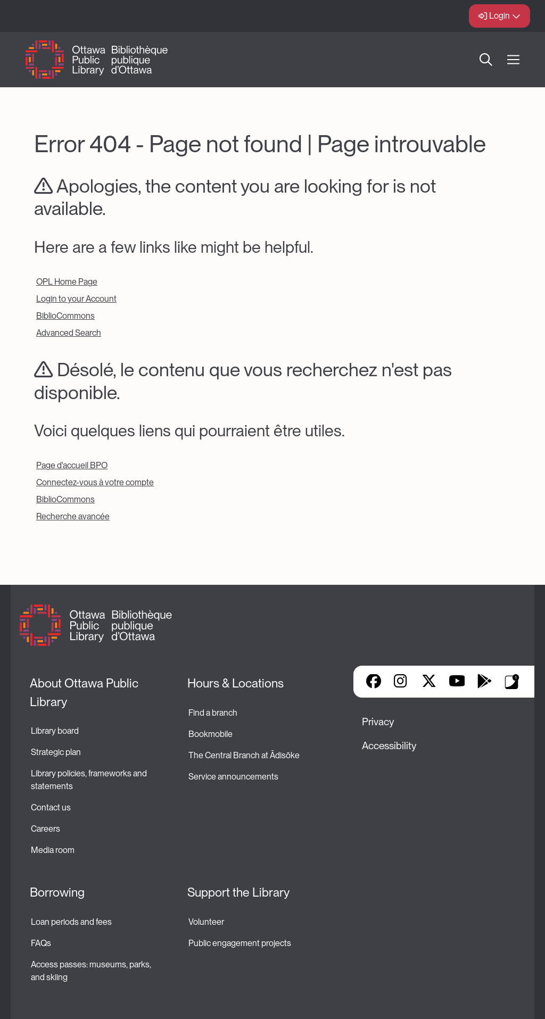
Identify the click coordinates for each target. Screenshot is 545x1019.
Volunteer (206, 922)
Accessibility (389, 746)
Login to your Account (76, 299)
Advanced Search (68, 333)
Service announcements (233, 777)
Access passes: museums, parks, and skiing (92, 970)
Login (499, 16)
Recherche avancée (73, 516)
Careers (45, 829)
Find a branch (212, 713)
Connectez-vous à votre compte (95, 482)
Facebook (373, 682)
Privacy (378, 722)
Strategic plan (56, 752)
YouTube (457, 682)
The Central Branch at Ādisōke (244, 755)
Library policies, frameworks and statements (89, 779)
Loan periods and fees (72, 922)
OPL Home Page (66, 282)
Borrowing (57, 892)
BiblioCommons (65, 316)
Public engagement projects (239, 943)
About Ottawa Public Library (85, 692)
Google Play (484, 682)
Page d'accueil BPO (72, 465)
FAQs (41, 943)
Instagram (401, 682)
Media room (53, 850)
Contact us (51, 807)
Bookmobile (210, 734)
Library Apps (512, 681)
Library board (55, 731)
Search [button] (486, 59)
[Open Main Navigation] (513, 59)
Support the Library (238, 892)
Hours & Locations (235, 683)
